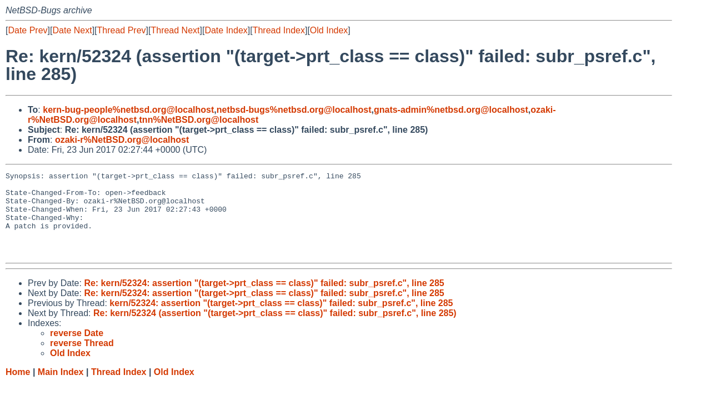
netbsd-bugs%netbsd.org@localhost (294, 109)
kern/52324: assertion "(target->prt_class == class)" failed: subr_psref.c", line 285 (281, 319)
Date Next (72, 30)
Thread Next (175, 30)
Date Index (225, 30)
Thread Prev (121, 30)
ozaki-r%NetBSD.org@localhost (122, 139)
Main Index (61, 388)
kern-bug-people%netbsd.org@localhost (128, 109)
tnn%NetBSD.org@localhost (199, 119)
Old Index (329, 30)
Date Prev (27, 30)
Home (18, 388)
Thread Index (279, 30)
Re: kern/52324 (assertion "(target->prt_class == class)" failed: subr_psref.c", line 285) (275, 329)
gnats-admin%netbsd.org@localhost (451, 109)
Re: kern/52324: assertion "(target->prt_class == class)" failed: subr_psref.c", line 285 (264, 299)
